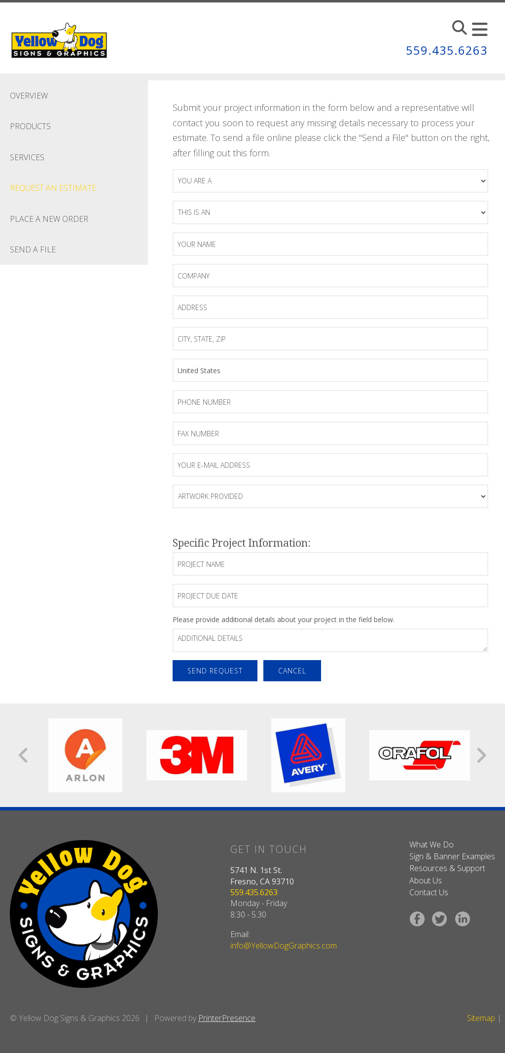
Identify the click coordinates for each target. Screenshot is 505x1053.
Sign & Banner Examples (452, 856)
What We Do (431, 844)
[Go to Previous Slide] (24, 755)
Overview (29, 95)
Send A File (33, 249)
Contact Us (428, 892)
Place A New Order (49, 218)
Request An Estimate (53, 187)
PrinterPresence (226, 1018)
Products (30, 126)
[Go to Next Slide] (481, 755)
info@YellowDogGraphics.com (283, 945)
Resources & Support (447, 868)
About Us (425, 880)
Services (27, 157)
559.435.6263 (447, 50)
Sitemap (481, 1018)
